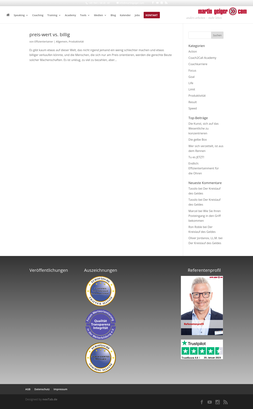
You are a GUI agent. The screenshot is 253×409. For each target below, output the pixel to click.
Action (192, 51)
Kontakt (151, 15)
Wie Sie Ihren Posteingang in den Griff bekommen (204, 216)
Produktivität (76, 41)
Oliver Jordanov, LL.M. (203, 238)
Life (190, 83)
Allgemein (61, 41)
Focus (192, 70)
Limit (191, 89)
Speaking (19, 15)
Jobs (137, 15)
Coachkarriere (197, 64)
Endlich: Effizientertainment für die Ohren (203, 168)
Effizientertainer (43, 41)
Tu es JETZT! (196, 157)
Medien (98, 15)
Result (192, 102)
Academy (70, 15)
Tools (83, 15)
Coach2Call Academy (202, 58)
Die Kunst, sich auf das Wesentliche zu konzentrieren (203, 128)
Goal (191, 77)
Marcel (193, 211)
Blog (113, 15)
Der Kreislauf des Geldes (204, 243)
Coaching (37, 15)
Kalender (125, 15)
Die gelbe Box (197, 140)
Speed (192, 108)
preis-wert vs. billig (49, 34)
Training (52, 15)
